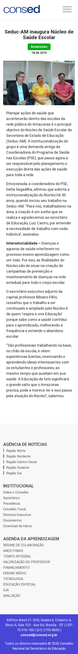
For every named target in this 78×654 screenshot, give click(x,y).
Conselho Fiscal (14, 509)
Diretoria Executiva (17, 515)
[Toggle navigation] (67, 9)
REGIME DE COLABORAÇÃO (23, 545)
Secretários (11, 498)
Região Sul (14, 473)
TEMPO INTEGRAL (17, 556)
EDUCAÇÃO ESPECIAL (19, 584)
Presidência (11, 503)
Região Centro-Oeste (21, 462)
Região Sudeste (17, 467)
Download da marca (17, 526)
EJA (6, 590)
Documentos (12, 520)
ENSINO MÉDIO (14, 573)
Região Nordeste (18, 456)
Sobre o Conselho (15, 492)
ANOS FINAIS (13, 551)
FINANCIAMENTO (16, 567)
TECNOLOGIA (13, 579)
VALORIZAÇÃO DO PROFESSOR (26, 562)
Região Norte (15, 451)
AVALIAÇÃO (11, 595)
